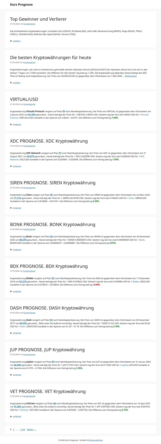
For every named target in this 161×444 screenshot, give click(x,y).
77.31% (17, 198)
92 (53, 278)
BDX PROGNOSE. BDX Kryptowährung (49, 266)
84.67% (30, 156)
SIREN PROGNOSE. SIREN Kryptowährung (53, 183)
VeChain (24, 409)
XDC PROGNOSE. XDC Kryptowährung (49, 141)
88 (54, 403)
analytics (16, 41)
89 (53, 361)
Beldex (136, 281)
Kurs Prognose (21, 4)
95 (51, 236)
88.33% (23, 239)
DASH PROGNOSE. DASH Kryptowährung (52, 308)
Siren (131, 198)
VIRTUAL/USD (24, 99)
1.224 (22, 429)
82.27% (23, 281)
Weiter (31, 429)
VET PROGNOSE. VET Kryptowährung (48, 391)
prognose (17, 124)
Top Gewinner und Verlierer (38, 19)
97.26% (17, 406)
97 (60, 153)
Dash (22, 326)
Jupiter (125, 365)
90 (51, 320)
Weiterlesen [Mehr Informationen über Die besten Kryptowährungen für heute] (131, 76)
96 (51, 194)
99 (64, 111)
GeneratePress (96, 440)
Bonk (142, 239)
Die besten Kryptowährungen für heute (50, 57)
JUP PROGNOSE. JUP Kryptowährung (47, 349)
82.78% (32, 114)
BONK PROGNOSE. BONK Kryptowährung (52, 224)
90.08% (17, 365)
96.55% (23, 323)
